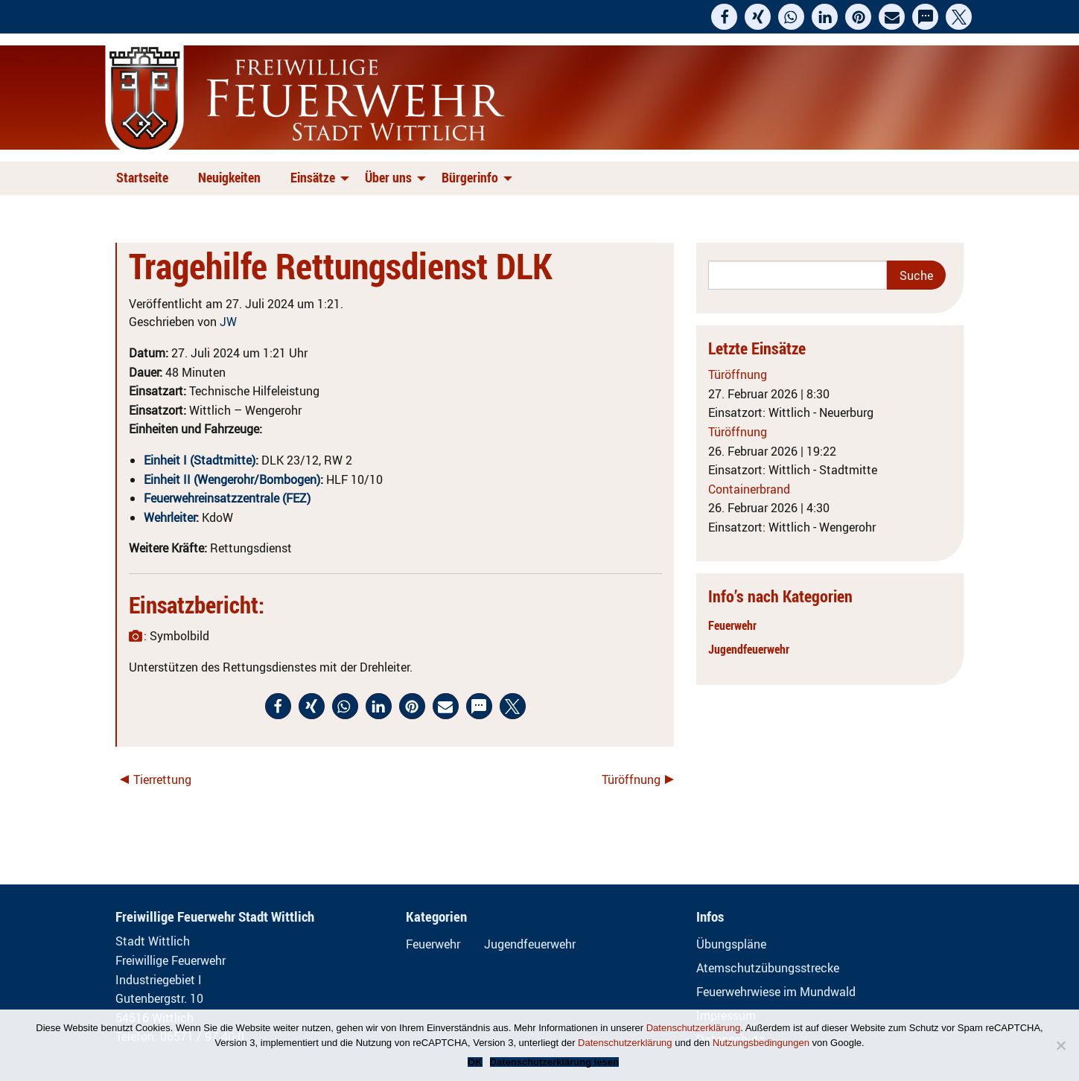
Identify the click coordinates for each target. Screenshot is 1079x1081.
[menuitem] (145, 178)
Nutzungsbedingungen (761, 1042)
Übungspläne (731, 944)
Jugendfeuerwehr (748, 649)
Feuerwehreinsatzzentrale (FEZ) (227, 498)
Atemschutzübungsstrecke (767, 968)
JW (228, 321)
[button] (724, 17)
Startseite (142, 177)
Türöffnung (631, 779)
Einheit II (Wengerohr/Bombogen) (232, 479)
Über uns (388, 177)
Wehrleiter (170, 517)
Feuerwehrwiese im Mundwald (776, 991)
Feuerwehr (732, 625)
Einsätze (312, 177)
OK (475, 1062)
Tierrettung (162, 779)
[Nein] (1060, 1045)
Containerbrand (749, 489)
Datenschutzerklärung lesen (554, 1062)
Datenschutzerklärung (693, 1027)
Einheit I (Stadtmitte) (199, 460)
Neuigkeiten (229, 177)
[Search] (798, 275)
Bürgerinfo (470, 177)
